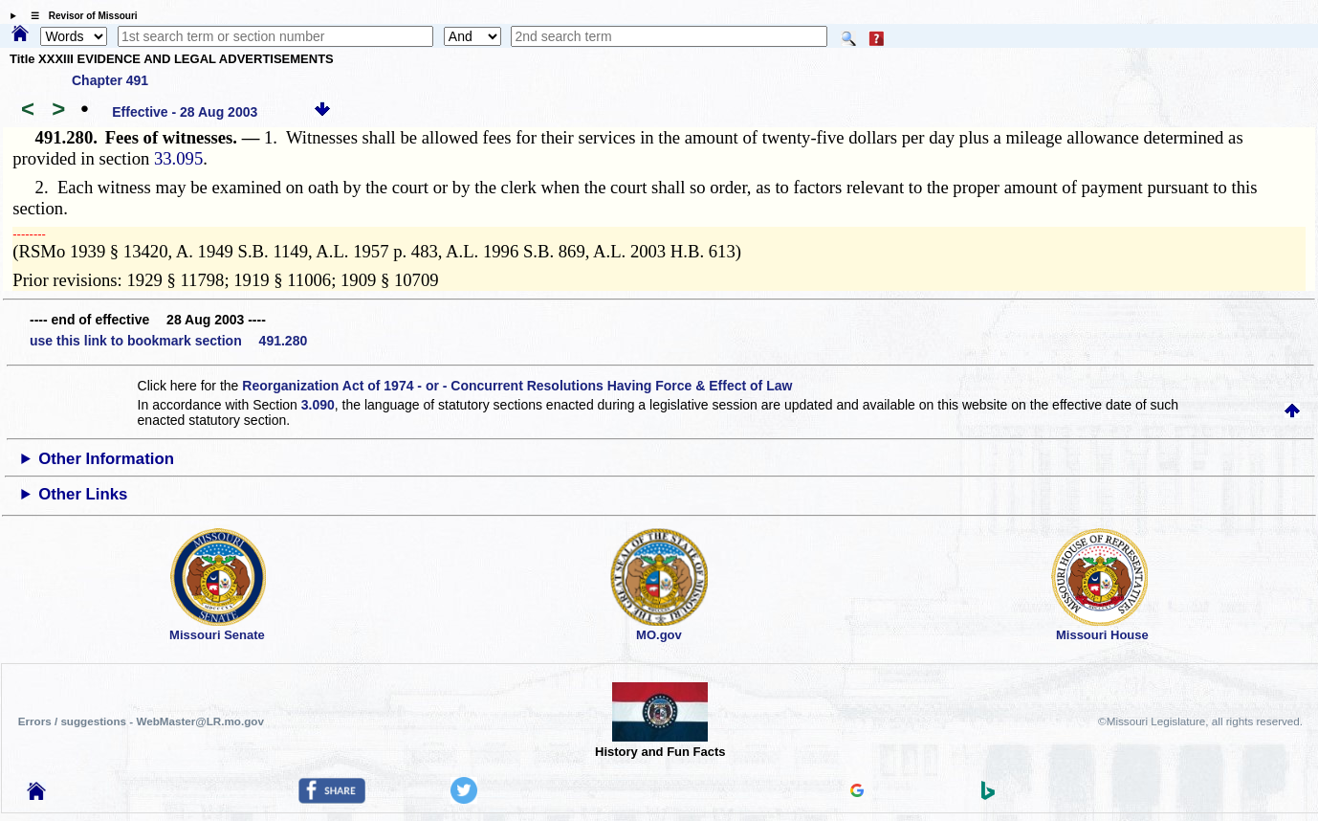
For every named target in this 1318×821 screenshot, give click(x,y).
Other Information (106, 459)
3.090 (318, 404)
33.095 (178, 158)
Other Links (82, 494)
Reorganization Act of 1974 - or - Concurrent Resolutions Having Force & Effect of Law (517, 385)
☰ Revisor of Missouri (79, 16)
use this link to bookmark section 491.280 (168, 340)
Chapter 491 (110, 80)
